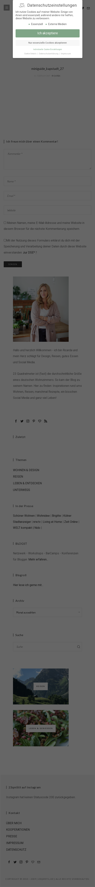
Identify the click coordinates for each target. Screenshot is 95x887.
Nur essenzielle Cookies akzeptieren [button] (47, 42)
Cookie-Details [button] (30, 53)
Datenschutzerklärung (49, 53)
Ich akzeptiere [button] (47, 33)
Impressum (66, 53)
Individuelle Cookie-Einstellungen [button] (47, 49)
